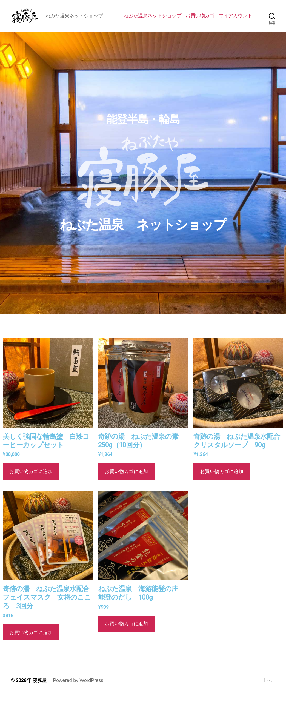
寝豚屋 (40, 686)
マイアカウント (235, 18)
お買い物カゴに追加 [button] (31, 477)
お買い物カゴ (199, 18)
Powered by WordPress (79, 686)
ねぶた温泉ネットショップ (152, 18)
